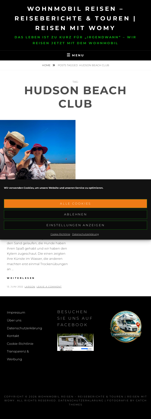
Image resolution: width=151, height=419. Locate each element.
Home (46, 65)
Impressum (16, 312)
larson (30, 286)
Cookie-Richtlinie (60, 234)
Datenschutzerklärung (85, 234)
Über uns (14, 320)
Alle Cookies (75, 204)
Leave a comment (49, 286)
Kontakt (13, 336)
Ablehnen (75, 215)
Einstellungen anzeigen (75, 226)
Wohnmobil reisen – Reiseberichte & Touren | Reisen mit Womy (75, 18)
